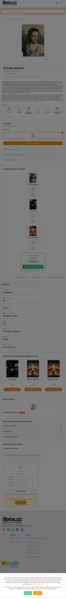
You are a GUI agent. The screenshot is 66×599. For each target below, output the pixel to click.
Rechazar (37, 593)
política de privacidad (37, 584)
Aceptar (28, 593)
